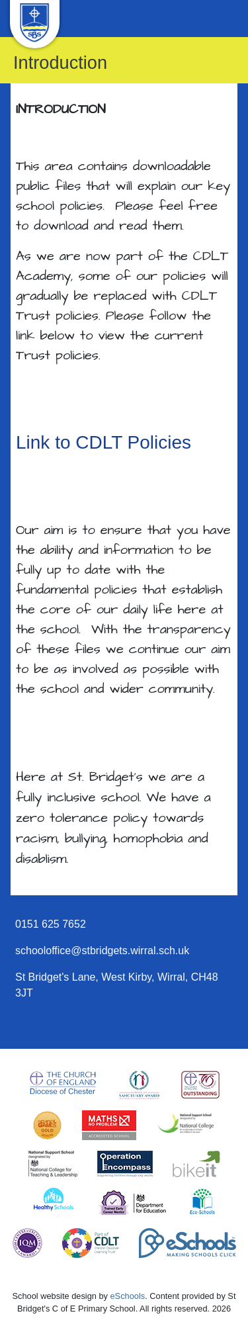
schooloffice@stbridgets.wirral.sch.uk (102, 950)
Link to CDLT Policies (103, 442)
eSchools (127, 1296)
